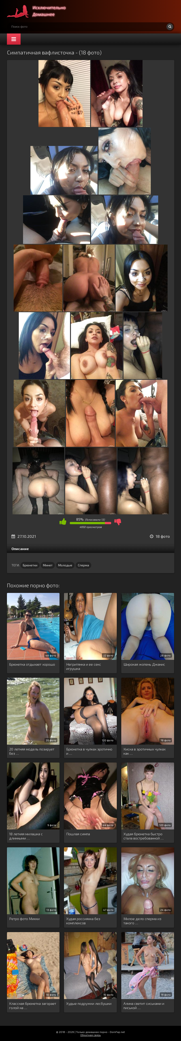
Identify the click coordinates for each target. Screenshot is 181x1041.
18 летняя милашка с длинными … (26, 836)
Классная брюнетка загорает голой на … (32, 1005)
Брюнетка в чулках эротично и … (89, 751)
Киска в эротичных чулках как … (145, 751)
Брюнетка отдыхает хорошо (32, 664)
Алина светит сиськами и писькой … (144, 1005)
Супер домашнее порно (40, 11)
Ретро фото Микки (24, 918)
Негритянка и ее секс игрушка (83, 666)
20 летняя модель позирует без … (31, 751)
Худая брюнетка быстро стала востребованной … (144, 836)
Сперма (83, 565)
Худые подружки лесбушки (88, 1003)
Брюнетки (30, 565)
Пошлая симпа (78, 834)
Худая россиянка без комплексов (83, 920)
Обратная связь (90, 1035)
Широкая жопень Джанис (144, 664)
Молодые (65, 565)
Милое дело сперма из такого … (142, 920)
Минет (48, 565)
